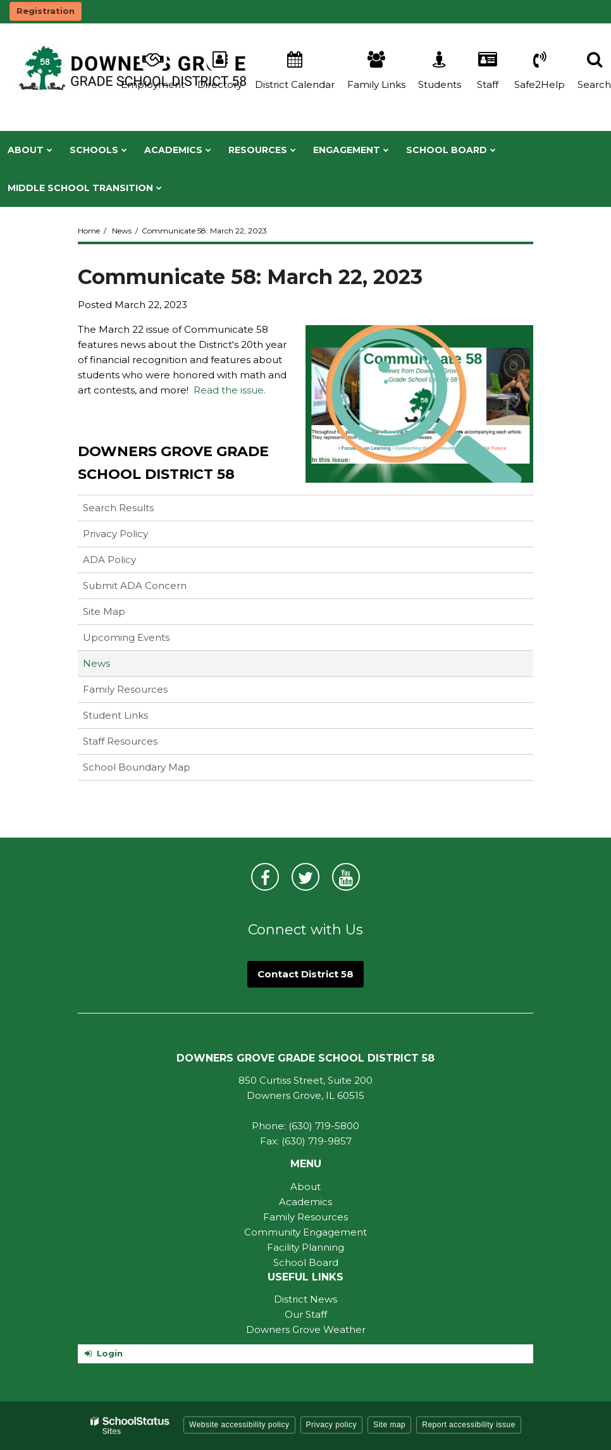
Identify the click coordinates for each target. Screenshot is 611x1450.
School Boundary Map (136, 767)
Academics (305, 1202)
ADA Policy (109, 560)
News (122, 230)
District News (305, 1299)
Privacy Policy (115, 534)
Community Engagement (305, 1232)
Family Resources (125, 689)
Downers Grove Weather (306, 1329)
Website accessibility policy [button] (239, 1424)
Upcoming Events (126, 637)
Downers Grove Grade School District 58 (173, 462)
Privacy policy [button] (331, 1424)
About (305, 1186)
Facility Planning (305, 1247)
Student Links (115, 715)
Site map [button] (389, 1424)
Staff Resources (120, 741)
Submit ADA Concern (135, 585)
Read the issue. (230, 390)
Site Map (104, 611)
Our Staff (306, 1314)
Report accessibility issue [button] (468, 1424)
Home (89, 230)
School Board (305, 1262)
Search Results (118, 508)
